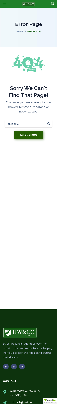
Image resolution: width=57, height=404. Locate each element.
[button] (52, 4)
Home (19, 31)
